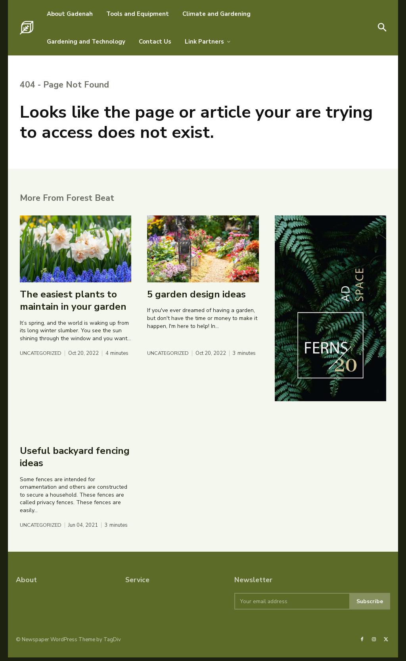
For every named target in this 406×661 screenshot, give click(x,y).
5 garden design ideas (196, 297)
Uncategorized (41, 357)
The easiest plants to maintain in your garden (73, 303)
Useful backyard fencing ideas (75, 460)
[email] (291, 605)
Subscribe (369, 605)
